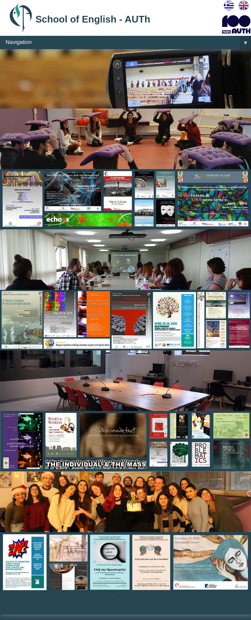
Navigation (128, 42)
